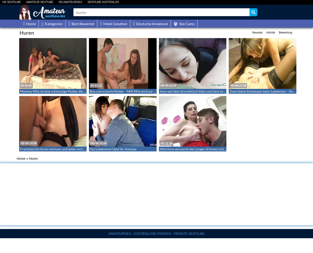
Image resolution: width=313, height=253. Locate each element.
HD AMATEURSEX (70, 2)
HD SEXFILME (11, 2)
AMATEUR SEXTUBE (39, 2)
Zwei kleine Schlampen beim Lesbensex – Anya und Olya (270, 91)
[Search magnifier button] (253, 12)
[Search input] (162, 12)
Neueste (257, 32)
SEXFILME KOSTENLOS (103, 2)
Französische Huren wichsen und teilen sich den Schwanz (61, 149)
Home (21, 158)
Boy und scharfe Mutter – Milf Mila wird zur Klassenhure (130, 91)
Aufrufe (270, 32)
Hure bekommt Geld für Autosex (113, 149)
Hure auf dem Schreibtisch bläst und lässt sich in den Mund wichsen (208, 91)
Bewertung (285, 32)
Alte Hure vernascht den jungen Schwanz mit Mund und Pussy (204, 149)
